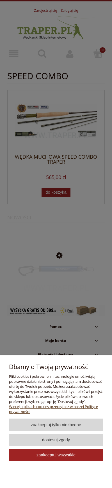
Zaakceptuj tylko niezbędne (56, 424)
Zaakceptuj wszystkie (56, 454)
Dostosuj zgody (56, 439)
